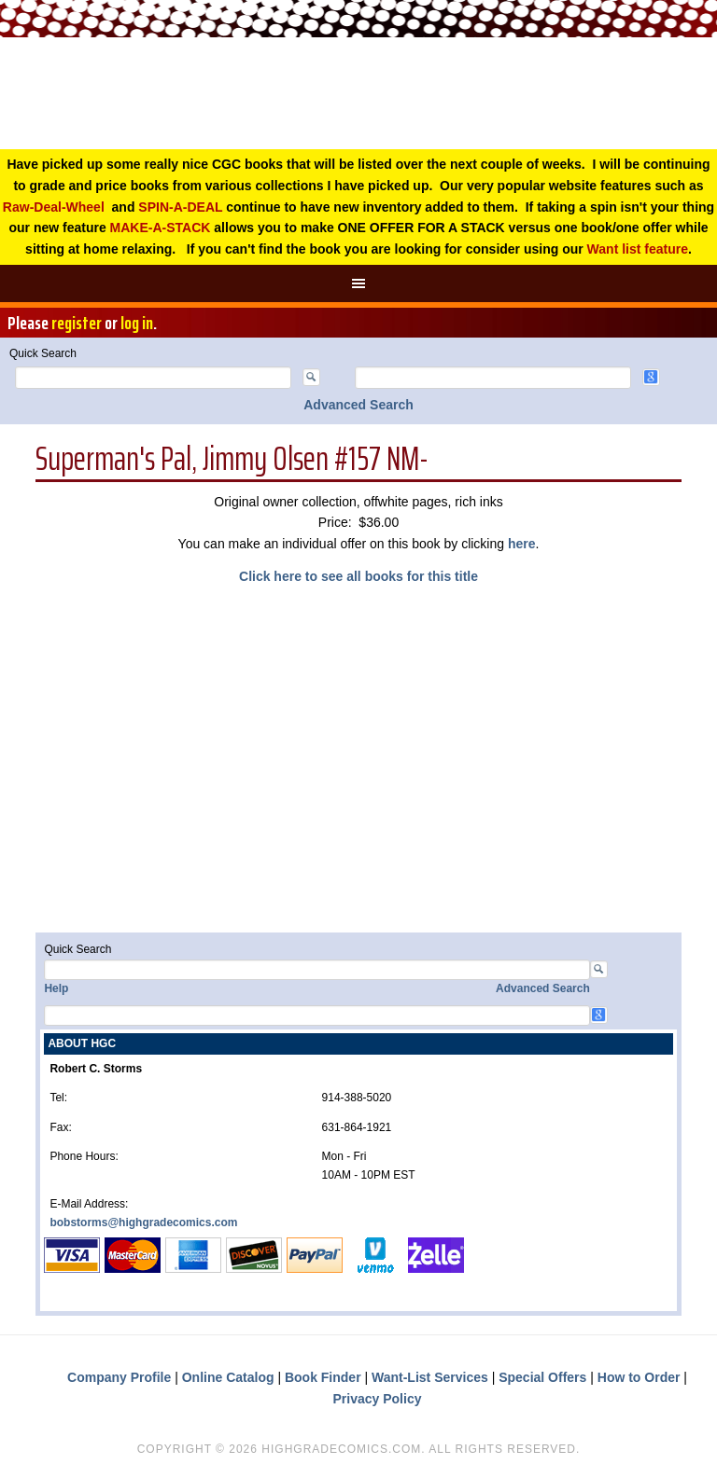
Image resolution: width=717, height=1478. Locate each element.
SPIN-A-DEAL (180, 207)
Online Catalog (228, 1377)
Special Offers (542, 1377)
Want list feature (637, 249)
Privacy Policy (377, 1398)
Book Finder (323, 1377)
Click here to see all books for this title (358, 576)
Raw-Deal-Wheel (54, 207)
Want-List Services (430, 1377)
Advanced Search (358, 404)
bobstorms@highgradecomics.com (143, 1222)
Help (56, 988)
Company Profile (119, 1377)
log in (136, 323)
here (522, 543)
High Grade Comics (358, 93)
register (76, 323)
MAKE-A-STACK (160, 227)
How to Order (639, 1377)
